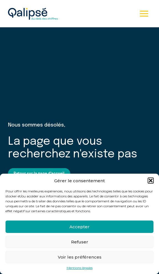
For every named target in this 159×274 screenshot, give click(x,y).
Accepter (79, 226)
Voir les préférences (79, 257)
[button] (150, 180)
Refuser (79, 242)
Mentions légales (80, 268)
